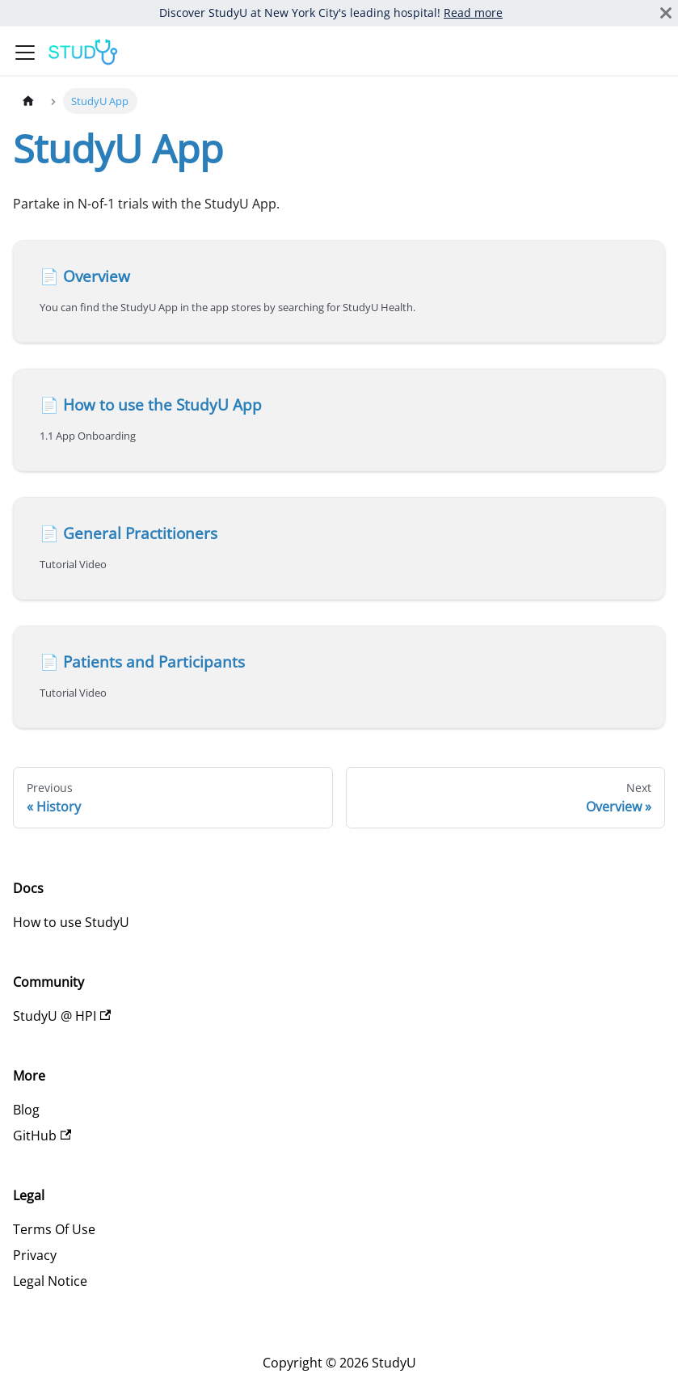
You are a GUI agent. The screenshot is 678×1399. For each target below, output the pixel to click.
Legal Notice (50, 1281)
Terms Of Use (54, 1229)
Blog (26, 1110)
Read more (473, 12)
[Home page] (28, 100)
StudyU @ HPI (62, 1016)
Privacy (35, 1255)
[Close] (666, 13)
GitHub (42, 1135)
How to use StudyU (71, 922)
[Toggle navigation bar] (25, 52)
